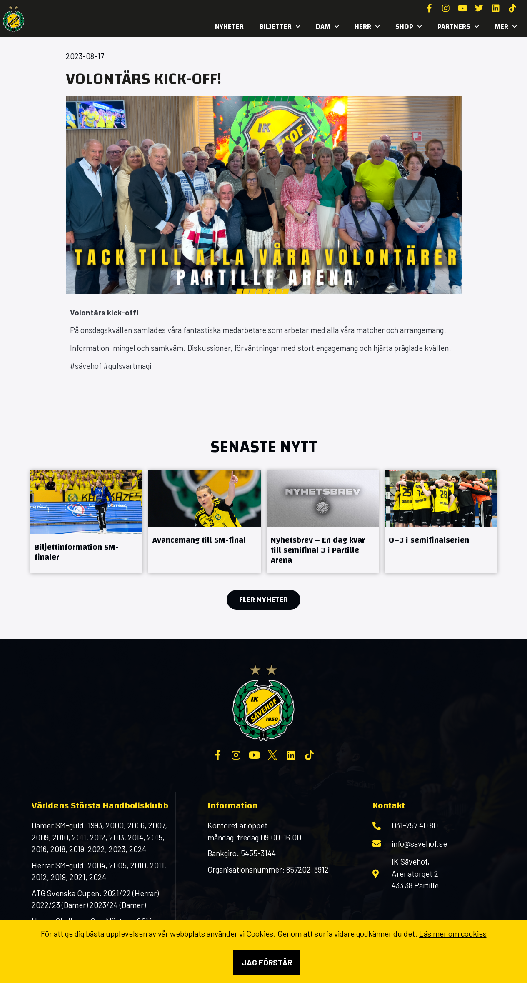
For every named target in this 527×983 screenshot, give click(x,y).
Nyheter (229, 26)
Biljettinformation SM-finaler (77, 552)
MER (506, 26)
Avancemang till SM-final (199, 540)
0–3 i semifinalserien (429, 540)
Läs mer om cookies (453, 933)
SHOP (408, 26)
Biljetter (280, 26)
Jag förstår (267, 962)
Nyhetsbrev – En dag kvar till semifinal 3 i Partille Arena (318, 550)
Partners (458, 26)
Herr (367, 26)
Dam (327, 26)
